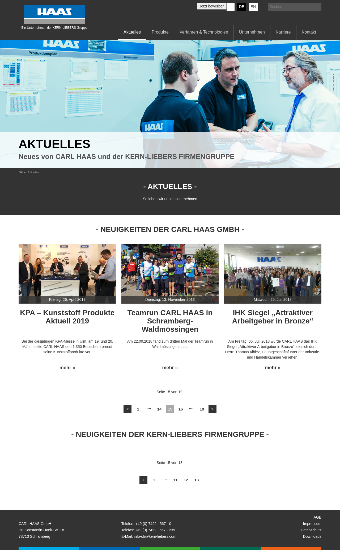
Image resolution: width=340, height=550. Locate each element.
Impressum (312, 524)
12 (186, 480)
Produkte (160, 32)
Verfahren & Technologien (204, 32)
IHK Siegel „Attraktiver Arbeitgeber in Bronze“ (272, 317)
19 (202, 409)
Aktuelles (132, 32)
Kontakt (309, 32)
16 (180, 409)
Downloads (312, 536)
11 (175, 480)
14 (159, 409)
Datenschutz (311, 530)
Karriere (283, 32)
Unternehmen (252, 32)
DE (241, 7)
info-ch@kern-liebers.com (155, 536)
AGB (317, 517)
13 (196, 480)
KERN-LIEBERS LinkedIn (231, 7)
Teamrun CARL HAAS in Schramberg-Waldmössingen (169, 321)
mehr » (67, 367)
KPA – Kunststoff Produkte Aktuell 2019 (67, 317)
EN (253, 7)
